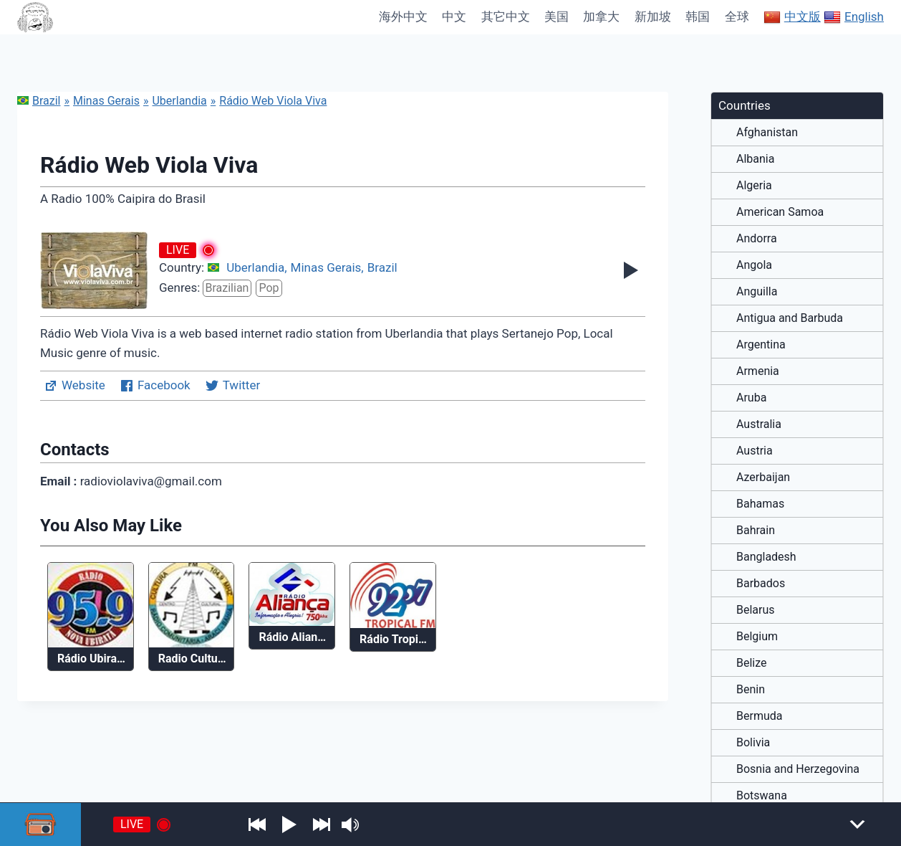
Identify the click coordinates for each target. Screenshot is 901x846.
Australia (758, 424)
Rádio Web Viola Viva (273, 101)
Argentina (761, 345)
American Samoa (780, 212)
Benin (750, 689)
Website (74, 386)
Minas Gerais (106, 101)
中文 (454, 16)
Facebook (155, 386)
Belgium (757, 636)
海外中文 (403, 16)
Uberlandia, (256, 267)
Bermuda (759, 716)
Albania (755, 159)
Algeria (754, 185)
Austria (754, 451)
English (854, 16)
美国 (556, 16)
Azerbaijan (763, 477)
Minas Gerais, (327, 267)
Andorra (756, 238)
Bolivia (753, 742)
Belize (751, 663)
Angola (754, 265)
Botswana (761, 796)
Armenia (757, 371)
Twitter (232, 386)
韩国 (697, 16)
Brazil (39, 101)
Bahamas (760, 504)
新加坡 (653, 16)
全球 (737, 16)
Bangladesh (766, 557)
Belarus (755, 610)
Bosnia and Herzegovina (797, 769)
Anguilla (756, 292)
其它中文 (505, 16)
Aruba (751, 398)
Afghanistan (767, 132)
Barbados (760, 583)
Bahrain (755, 530)
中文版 (792, 16)
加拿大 (601, 16)
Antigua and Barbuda (789, 318)
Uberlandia (179, 101)
